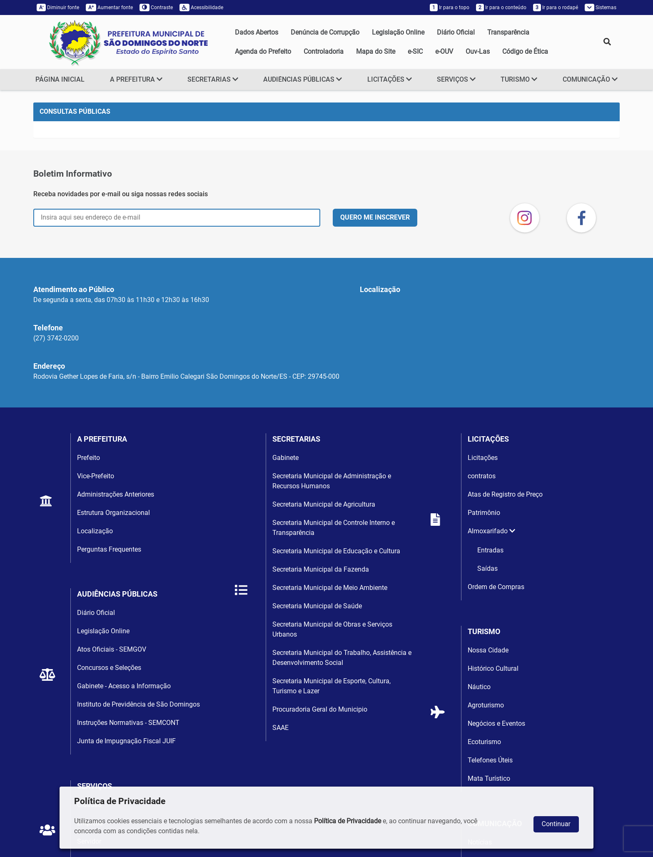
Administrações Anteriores (115, 494)
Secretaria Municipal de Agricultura (323, 504)
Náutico (479, 687)
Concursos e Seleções (109, 668)
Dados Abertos (256, 32)
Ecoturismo (484, 742)
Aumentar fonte (109, 7)
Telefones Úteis (490, 760)
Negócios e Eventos (496, 723)
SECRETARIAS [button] (212, 79)
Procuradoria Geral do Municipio (319, 709)
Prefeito (88, 458)
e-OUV (444, 51)
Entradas (490, 550)
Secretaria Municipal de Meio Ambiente (329, 588)
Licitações (483, 458)
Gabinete (285, 458)
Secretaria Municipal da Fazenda (320, 569)
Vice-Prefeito (95, 476)
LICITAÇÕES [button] (389, 79)
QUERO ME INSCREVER (375, 217)
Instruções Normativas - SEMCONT (128, 723)
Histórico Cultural (493, 668)
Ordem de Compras (496, 587)
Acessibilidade (201, 7)
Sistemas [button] (600, 7)
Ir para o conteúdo (501, 7)
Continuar (556, 824)
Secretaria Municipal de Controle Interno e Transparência (333, 528)
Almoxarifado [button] (491, 531)
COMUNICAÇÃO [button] (590, 79)
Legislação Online (398, 32)
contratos (482, 476)
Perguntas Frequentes (109, 549)
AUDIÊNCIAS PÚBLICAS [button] (302, 79)
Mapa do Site (375, 51)
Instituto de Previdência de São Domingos (138, 704)
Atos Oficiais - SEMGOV (111, 649)
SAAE (280, 728)
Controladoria (324, 51)
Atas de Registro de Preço (505, 494)
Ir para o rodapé (555, 7)
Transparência (508, 32)
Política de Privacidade (347, 821)
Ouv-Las (478, 51)
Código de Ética (525, 51)
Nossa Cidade (488, 650)
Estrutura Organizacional (113, 513)
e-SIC (415, 51)
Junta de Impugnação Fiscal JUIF (126, 741)
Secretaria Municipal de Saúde (317, 606)
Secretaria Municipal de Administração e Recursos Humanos (331, 481)
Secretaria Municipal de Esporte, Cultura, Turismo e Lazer (331, 686)
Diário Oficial (456, 32)
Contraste (156, 7)
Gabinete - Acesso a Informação (124, 686)
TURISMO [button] (519, 79)
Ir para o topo (449, 7)
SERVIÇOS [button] (456, 79)
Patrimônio (484, 513)
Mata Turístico (489, 778)
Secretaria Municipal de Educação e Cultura (336, 551)
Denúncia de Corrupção (325, 32)
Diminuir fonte (58, 7)
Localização (95, 531)
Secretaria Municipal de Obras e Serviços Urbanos (332, 629)
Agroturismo (486, 705)
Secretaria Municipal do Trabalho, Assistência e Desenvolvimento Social (341, 658)
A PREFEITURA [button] (136, 79)
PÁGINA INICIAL (60, 79)
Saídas (487, 568)
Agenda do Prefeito (263, 51)
